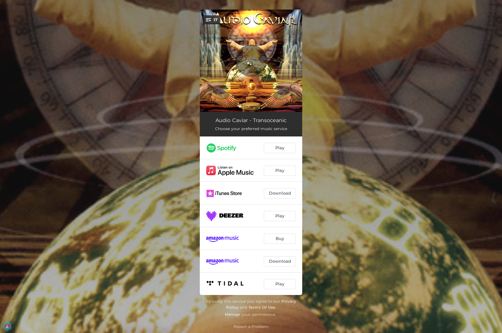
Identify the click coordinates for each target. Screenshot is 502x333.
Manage (232, 314)
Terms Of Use (261, 307)
